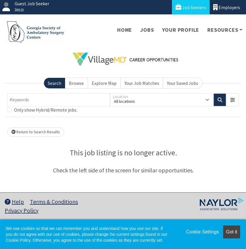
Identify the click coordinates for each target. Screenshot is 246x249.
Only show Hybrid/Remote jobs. (45, 110)
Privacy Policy (21, 210)
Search (54, 83)
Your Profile (180, 29)
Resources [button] (222, 29)
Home (124, 29)
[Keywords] (58, 99)
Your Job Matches (141, 83)
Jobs (147, 29)
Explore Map (104, 83)
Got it (231, 231)
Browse (76, 83)
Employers (226, 7)
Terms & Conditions (54, 201)
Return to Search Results (35, 131)
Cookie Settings (202, 231)
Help (14, 201)
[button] (232, 99)
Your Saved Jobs (182, 83)
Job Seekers (190, 7)
